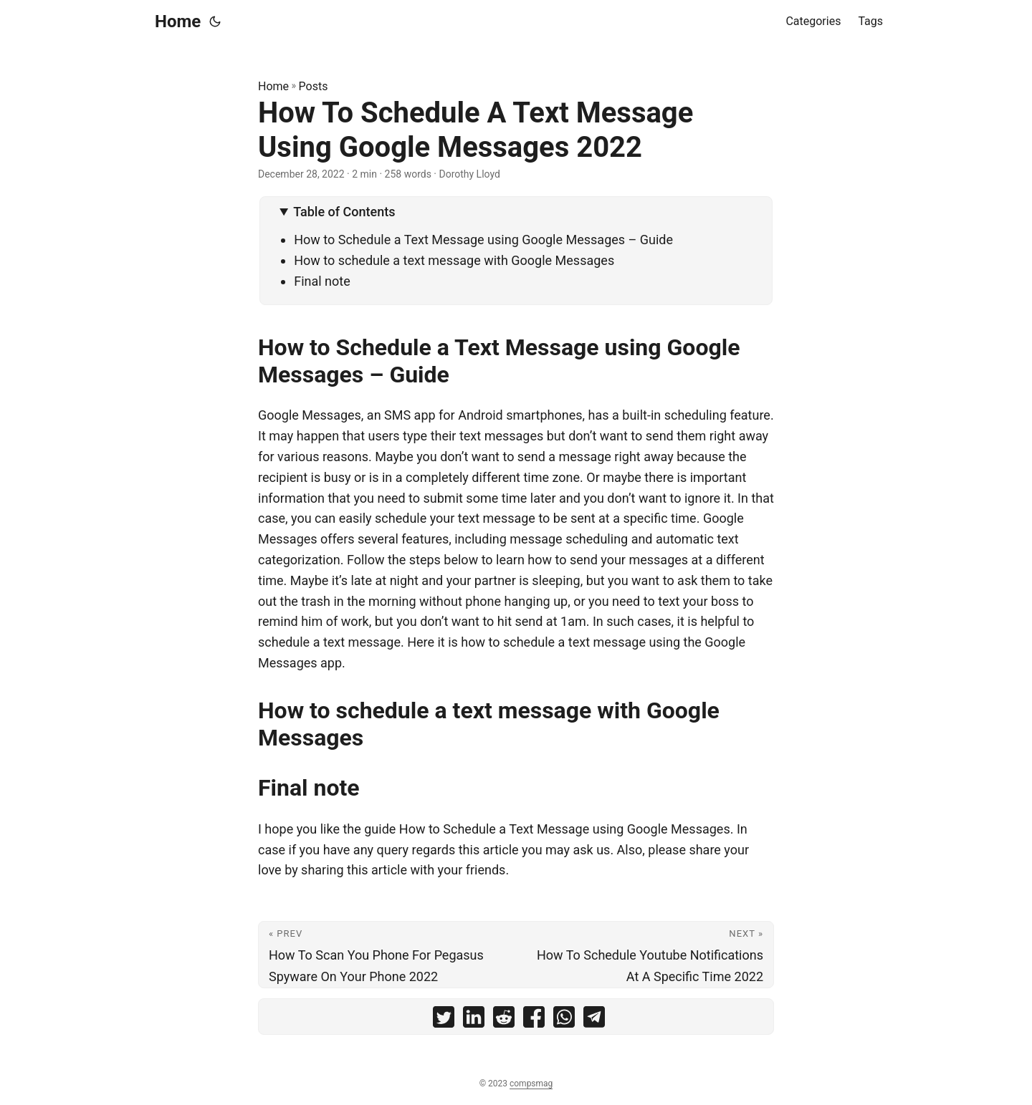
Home (178, 21)
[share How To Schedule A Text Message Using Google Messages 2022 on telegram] (594, 1020)
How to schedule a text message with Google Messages (454, 260)
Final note (322, 281)
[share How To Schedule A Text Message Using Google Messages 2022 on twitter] (443, 1020)
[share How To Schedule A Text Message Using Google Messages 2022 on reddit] (504, 1020)
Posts (313, 86)
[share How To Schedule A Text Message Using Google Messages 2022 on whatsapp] (564, 1020)
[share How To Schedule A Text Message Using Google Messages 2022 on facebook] (534, 1020)
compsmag (531, 1084)
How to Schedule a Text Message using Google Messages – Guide (483, 239)
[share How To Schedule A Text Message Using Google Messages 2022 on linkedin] (473, 1020)
